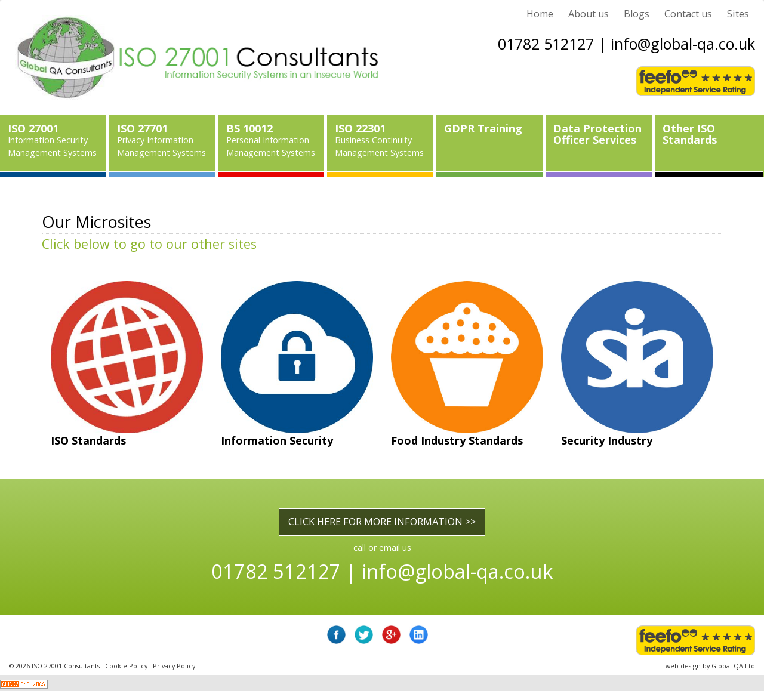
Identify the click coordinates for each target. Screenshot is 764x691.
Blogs (636, 13)
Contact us (688, 13)
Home (539, 13)
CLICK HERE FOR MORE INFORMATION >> (382, 521)
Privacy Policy (174, 665)
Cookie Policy (126, 665)
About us (588, 13)
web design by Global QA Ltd (710, 665)
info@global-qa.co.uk (683, 43)
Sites (738, 13)
